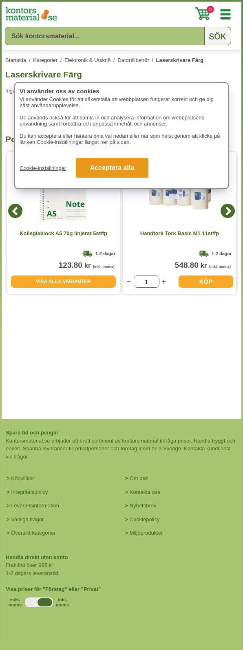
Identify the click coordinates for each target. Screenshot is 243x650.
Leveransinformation (35, 505)
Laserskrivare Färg (179, 60)
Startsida (15, 60)
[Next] (228, 211)
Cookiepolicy (145, 519)
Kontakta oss (145, 492)
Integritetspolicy (29, 492)
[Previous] (15, 211)
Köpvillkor (22, 478)
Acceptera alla (112, 167)
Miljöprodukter (146, 533)
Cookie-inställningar (43, 168)
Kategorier (45, 60)
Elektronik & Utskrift (87, 60)
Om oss (139, 478)
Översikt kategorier (33, 533)
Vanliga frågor (27, 519)
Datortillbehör (133, 60)
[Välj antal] (146, 281)
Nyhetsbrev (143, 505)
